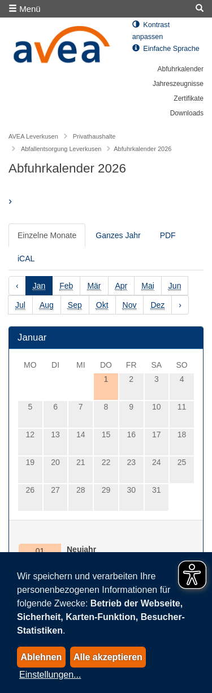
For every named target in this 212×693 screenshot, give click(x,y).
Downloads (187, 113)
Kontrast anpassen (151, 31)
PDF (168, 235)
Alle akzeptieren (107, 657)
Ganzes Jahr (118, 235)
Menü (24, 9)
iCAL (26, 258)
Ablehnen (41, 657)
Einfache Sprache (166, 49)
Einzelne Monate (47, 235)
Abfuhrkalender (181, 69)
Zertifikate (189, 98)
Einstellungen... (50, 674)
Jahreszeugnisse (178, 84)
